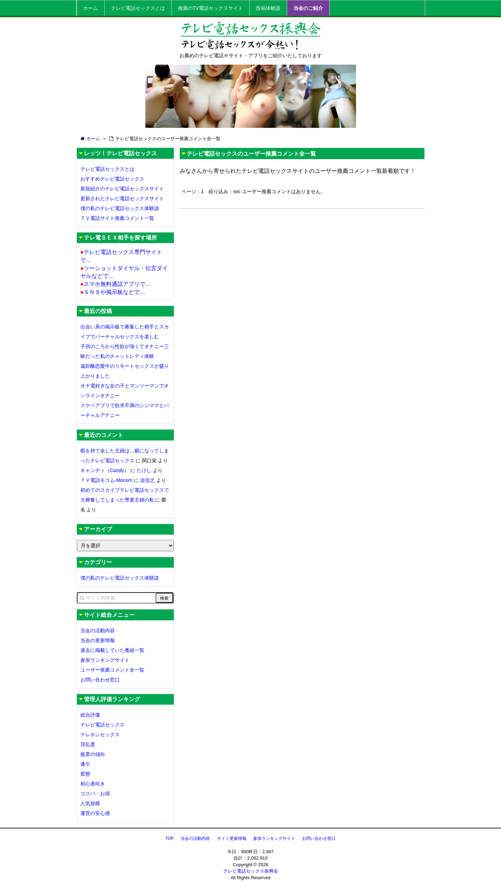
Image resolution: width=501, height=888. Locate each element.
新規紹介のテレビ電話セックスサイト (122, 188)
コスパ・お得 (95, 793)
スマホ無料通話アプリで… (115, 284)
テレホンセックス (100, 734)
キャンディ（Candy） (104, 470)
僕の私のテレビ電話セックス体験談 (119, 208)
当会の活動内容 (97, 630)
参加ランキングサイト (105, 660)
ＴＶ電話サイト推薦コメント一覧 (117, 218)
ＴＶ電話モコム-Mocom (106, 480)
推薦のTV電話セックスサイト (210, 8)
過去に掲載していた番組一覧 (112, 650)
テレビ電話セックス (102, 724)
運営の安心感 (95, 813)
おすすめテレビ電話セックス (112, 179)
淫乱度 (87, 744)
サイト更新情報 (231, 838)
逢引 (85, 764)
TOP (169, 838)
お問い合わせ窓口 (100, 680)
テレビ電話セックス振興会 (250, 871)
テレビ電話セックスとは (138, 8)
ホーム (90, 8)
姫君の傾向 (92, 754)
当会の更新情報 (97, 640)
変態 (85, 774)
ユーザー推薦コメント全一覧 (112, 670)
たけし (144, 470)
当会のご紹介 (308, 8)
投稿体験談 (268, 8)
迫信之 (147, 480)
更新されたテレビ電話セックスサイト (122, 198)
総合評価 (90, 715)
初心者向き (92, 783)
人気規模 (90, 803)
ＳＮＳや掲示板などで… (113, 292)
